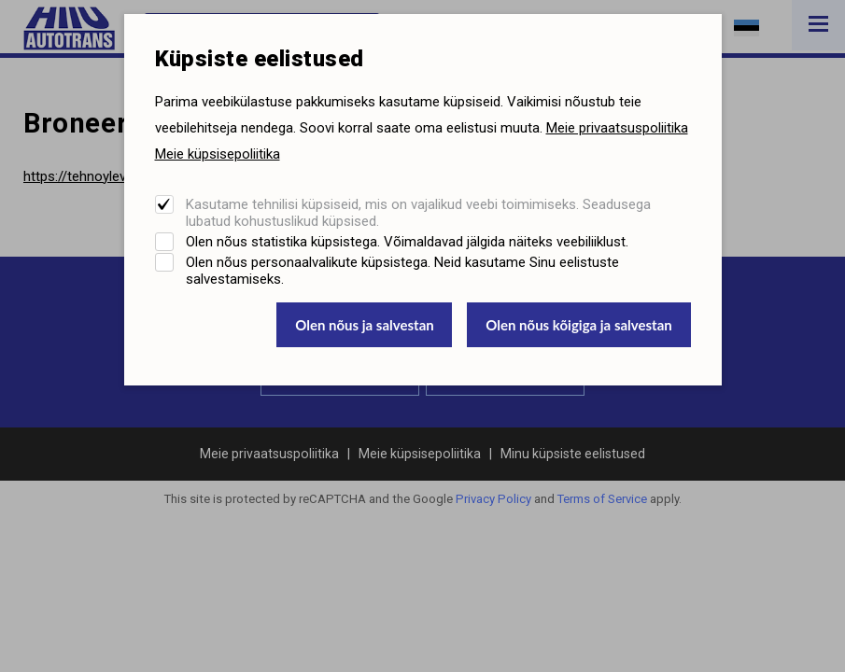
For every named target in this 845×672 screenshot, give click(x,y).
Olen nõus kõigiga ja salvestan (579, 324)
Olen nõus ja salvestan (364, 324)
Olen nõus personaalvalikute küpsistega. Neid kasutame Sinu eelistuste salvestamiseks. (402, 270)
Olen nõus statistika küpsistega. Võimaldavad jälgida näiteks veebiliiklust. (407, 241)
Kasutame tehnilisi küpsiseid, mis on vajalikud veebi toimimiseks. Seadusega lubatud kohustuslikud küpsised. (418, 213)
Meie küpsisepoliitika (217, 154)
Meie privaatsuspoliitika (617, 127)
